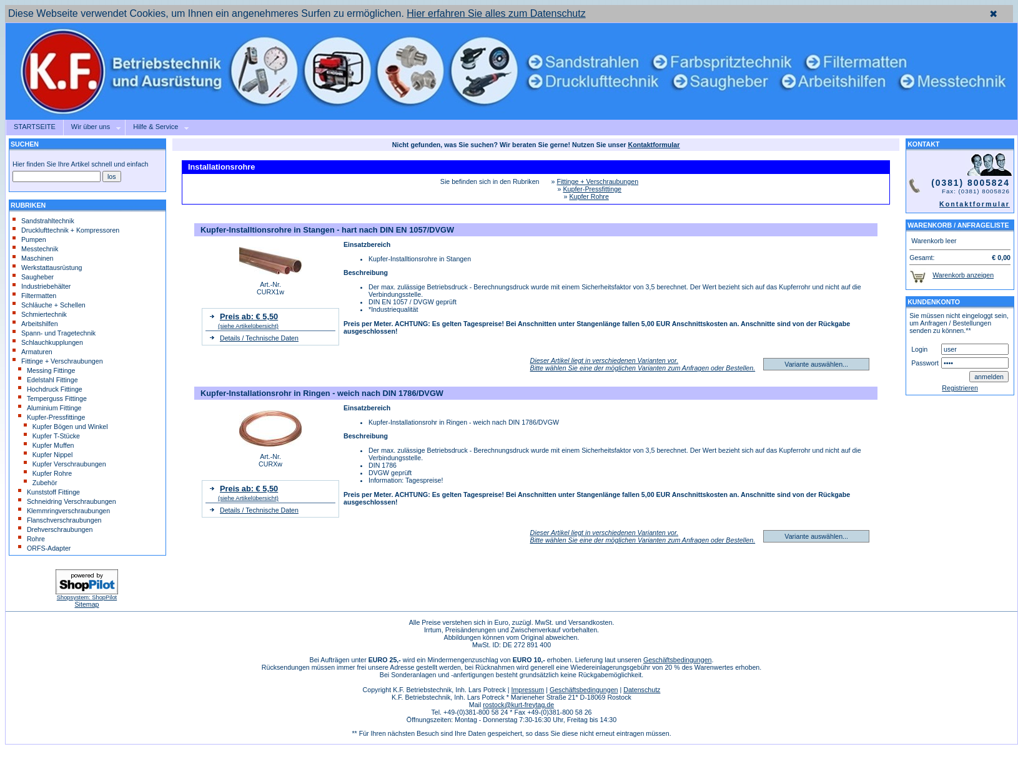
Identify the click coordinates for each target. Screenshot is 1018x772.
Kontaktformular (974, 204)
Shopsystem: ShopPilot (87, 597)
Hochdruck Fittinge (50, 389)
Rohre (31, 539)
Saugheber (33, 277)
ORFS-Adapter (44, 548)
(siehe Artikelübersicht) (248, 325)
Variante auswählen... (816, 364)
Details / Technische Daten (259, 338)
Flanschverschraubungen (60, 520)
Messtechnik (35, 249)
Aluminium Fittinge (50, 408)
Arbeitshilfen (35, 323)
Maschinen (33, 258)
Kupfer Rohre (48, 473)
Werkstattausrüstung (47, 267)
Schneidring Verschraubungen (67, 501)
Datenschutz (641, 689)
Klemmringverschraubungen (64, 510)
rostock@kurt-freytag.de (518, 704)
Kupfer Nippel (48, 454)
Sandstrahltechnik (43, 220)
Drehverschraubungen (55, 529)
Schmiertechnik (39, 314)
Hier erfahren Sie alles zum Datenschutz (496, 13)
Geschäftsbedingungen (677, 659)
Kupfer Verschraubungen (65, 464)
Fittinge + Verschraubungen (57, 361)
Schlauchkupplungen (47, 342)
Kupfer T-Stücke (52, 436)
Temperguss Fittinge (52, 398)
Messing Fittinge (47, 370)
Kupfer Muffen (49, 445)
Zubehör (40, 482)
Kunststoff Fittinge (49, 492)
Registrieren (959, 388)
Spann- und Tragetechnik (54, 333)
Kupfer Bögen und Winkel (66, 426)
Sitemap (86, 604)
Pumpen (29, 239)
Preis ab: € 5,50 (249, 316)
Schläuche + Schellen (49, 305)
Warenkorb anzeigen (963, 275)
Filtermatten (34, 295)
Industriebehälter (41, 286)
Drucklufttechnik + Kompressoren (65, 230)
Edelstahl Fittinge (48, 380)
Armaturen (32, 351)
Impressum (527, 689)
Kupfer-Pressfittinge (52, 417)
